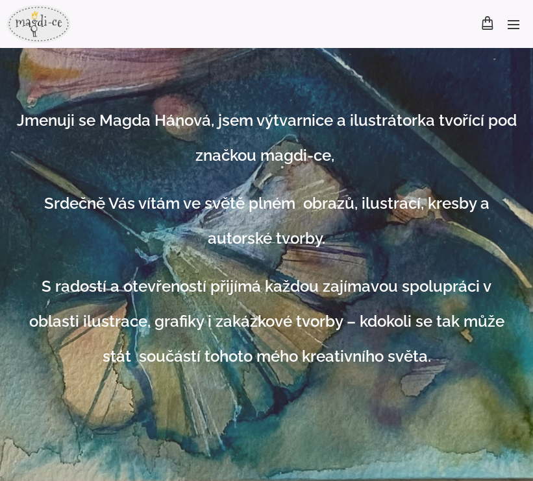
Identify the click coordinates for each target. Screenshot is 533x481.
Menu (513, 24)
